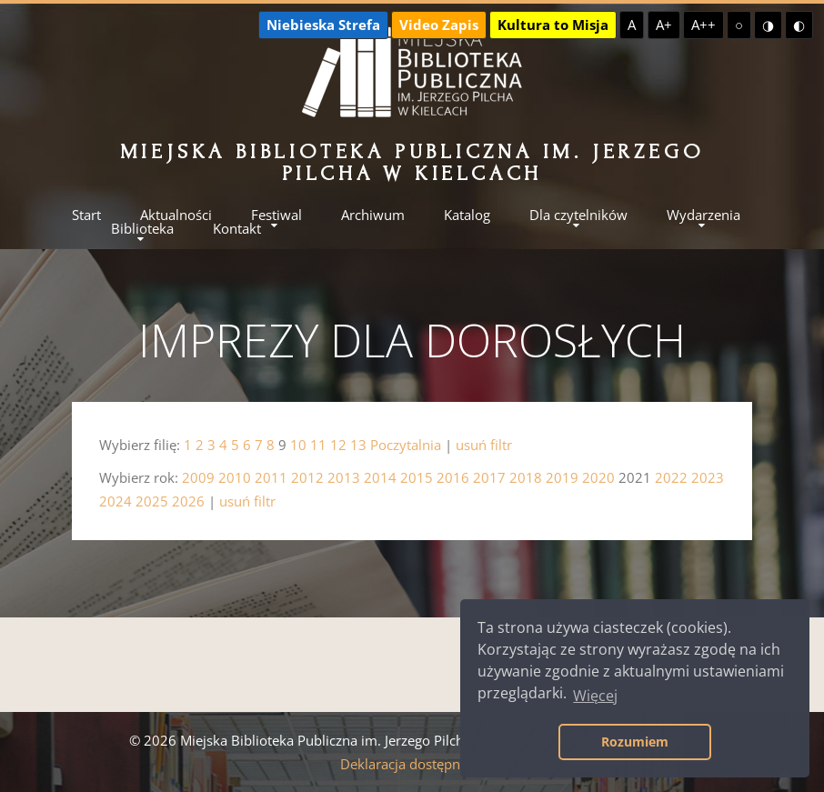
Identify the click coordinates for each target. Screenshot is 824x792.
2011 (271, 477)
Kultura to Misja (552, 24)
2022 (671, 477)
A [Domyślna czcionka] (632, 24)
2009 (198, 477)
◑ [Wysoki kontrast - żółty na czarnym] (768, 24)
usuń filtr (484, 445)
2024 (115, 501)
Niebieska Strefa (323, 24)
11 (318, 445)
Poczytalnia (405, 445)
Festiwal (276, 215)
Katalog (467, 215)
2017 (489, 477)
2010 (234, 477)
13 (358, 445)
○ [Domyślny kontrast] (739, 24)
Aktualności (176, 215)
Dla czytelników (578, 215)
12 (338, 445)
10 (298, 445)
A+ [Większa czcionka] (664, 24)
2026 (188, 501)
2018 (525, 477)
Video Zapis (438, 24)
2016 (453, 477)
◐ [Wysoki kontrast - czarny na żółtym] (799, 24)
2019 (562, 477)
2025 (152, 501)
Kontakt (237, 229)
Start (86, 215)
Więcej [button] (595, 696)
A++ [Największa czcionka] (703, 24)
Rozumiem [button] (634, 741)
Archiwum (373, 215)
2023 (707, 477)
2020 (598, 477)
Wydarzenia (703, 215)
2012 (307, 477)
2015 (416, 477)
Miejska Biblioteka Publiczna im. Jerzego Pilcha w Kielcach (412, 162)
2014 (380, 477)
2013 (343, 477)
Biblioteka (142, 229)
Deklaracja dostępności (412, 764)
